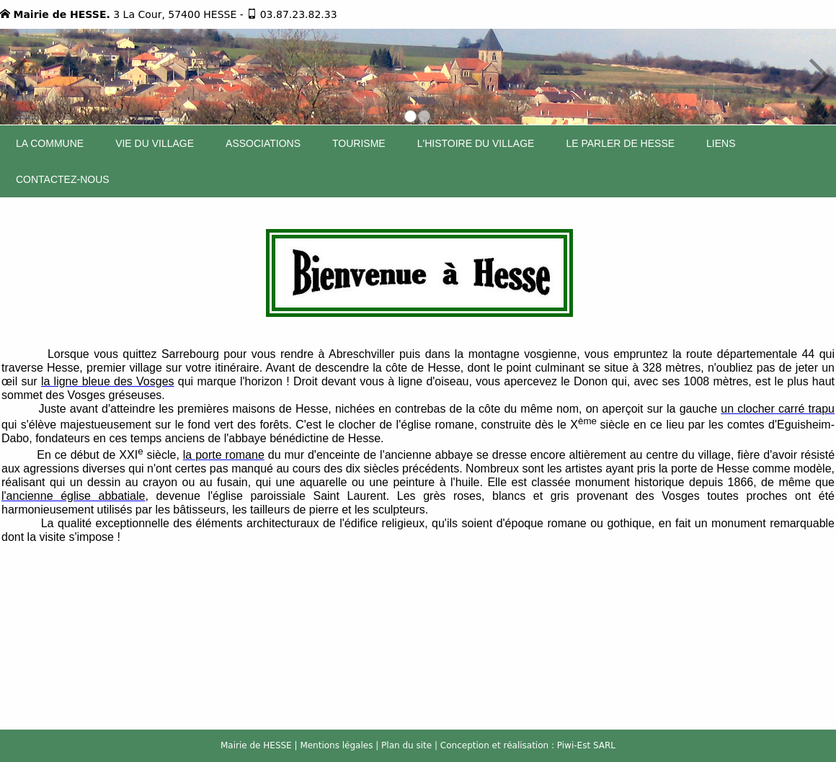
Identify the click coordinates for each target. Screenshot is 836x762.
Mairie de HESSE (256, 745)
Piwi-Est (573, 745)
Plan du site (406, 745)
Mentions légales (336, 745)
